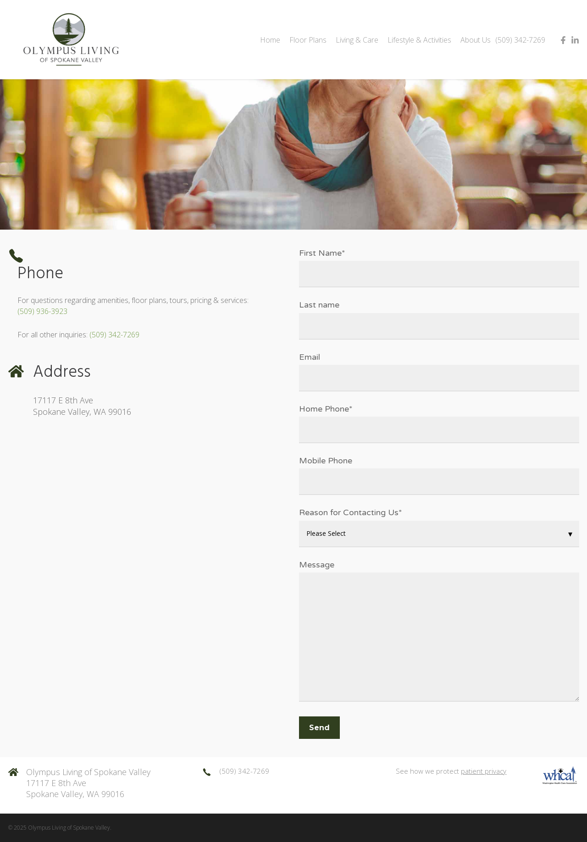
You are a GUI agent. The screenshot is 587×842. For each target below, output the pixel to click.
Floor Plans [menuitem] (308, 40)
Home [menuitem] (270, 40)
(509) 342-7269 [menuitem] (520, 40)
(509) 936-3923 (42, 311)
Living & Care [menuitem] (357, 40)
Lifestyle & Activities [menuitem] (419, 40)
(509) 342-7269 (114, 335)
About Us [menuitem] (475, 40)
